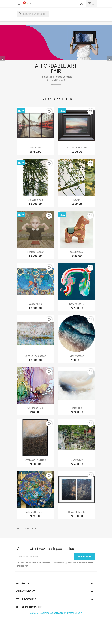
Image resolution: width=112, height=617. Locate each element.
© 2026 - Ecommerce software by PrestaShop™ (56, 613)
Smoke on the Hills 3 (35, 459)
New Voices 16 (76, 303)
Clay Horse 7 (76, 251)
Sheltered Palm (35, 199)
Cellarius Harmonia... (35, 512)
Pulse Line (35, 147)
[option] (56, 56)
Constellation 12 (76, 512)
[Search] (33, 14)
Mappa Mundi (35, 303)
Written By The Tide (76, 147)
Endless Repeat (35, 251)
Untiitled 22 (77, 459)
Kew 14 (76, 199)
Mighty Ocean (76, 355)
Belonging (76, 407)
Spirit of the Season (35, 355)
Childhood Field (35, 407)
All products (27, 528)
